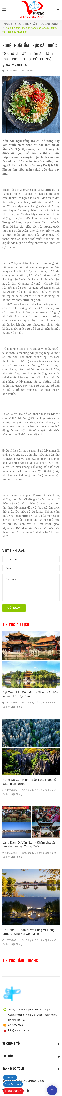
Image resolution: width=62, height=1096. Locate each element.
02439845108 (15, 1025)
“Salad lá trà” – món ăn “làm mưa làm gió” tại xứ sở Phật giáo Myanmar (27, 59)
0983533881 (13, 1091)
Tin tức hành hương (20, 960)
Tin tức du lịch (15, 624)
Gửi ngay (14, 607)
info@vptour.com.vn (18, 1030)
